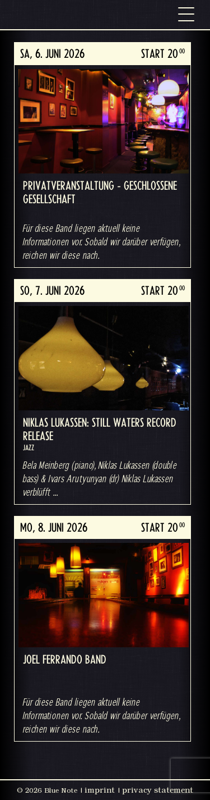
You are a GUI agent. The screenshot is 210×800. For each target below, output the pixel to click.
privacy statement (157, 789)
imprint (100, 789)
